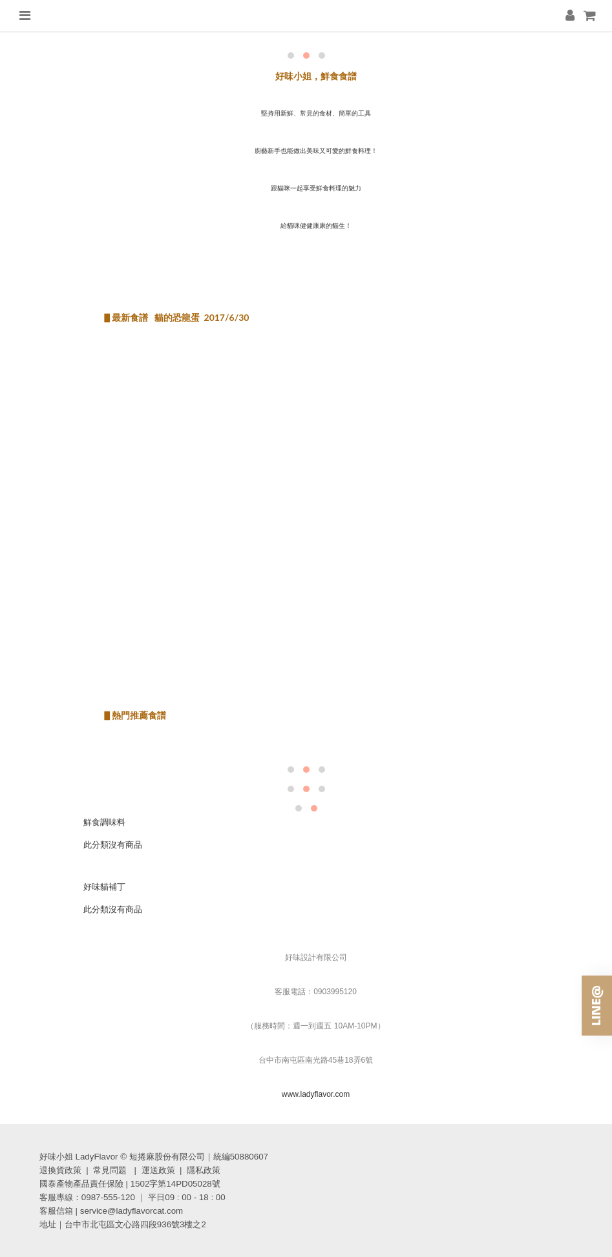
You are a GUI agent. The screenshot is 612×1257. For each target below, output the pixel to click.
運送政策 (158, 1170)
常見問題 (110, 1170)
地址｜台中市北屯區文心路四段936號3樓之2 (122, 1224)
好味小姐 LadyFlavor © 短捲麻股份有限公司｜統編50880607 (153, 1156)
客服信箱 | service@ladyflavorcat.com (111, 1211)
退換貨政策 (60, 1170)
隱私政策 (203, 1170)
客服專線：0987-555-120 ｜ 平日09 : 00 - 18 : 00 (132, 1197)
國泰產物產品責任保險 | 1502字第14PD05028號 (129, 1184)
